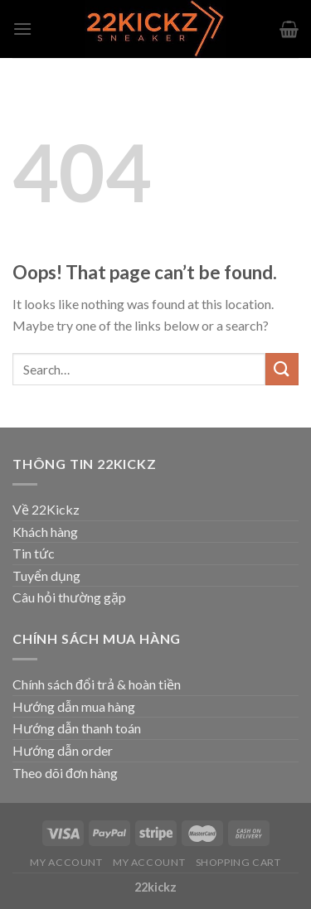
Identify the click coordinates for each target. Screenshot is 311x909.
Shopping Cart (238, 862)
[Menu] (22, 28)
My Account (66, 862)
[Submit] (282, 369)
